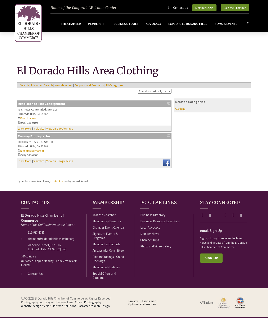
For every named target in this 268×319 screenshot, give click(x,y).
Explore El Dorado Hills (188, 25)
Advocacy (154, 25)
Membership (97, 25)
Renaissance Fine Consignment (41, 105)
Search (24, 86)
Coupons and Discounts (89, 86)
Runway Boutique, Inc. (35, 137)
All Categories (114, 86)
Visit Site (39, 130)
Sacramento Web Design (94, 307)
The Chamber (71, 25)
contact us (57, 182)
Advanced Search (42, 86)
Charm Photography (88, 303)
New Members (64, 86)
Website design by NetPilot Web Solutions (48, 307)
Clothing (180, 110)
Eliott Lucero (27, 119)
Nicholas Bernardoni (31, 152)
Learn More (25, 130)
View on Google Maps (59, 130)
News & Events (226, 25)
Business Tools (126, 25)
